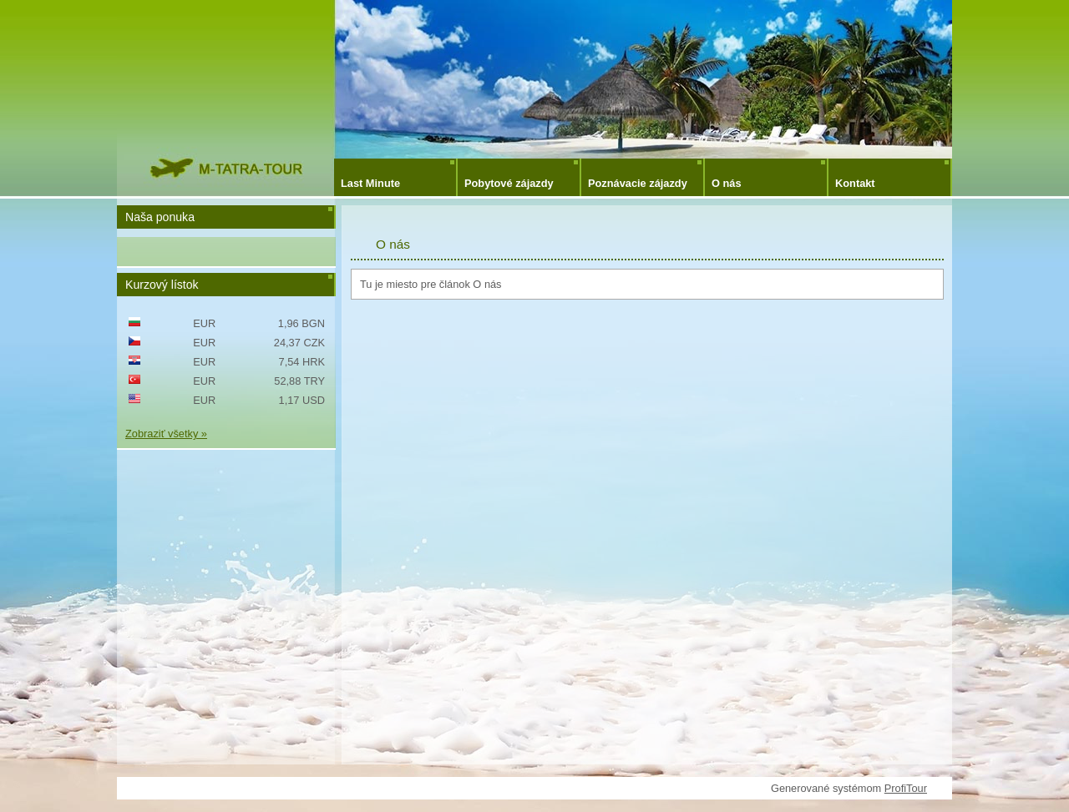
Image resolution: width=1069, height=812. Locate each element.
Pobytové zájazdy (509, 183)
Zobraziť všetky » (166, 433)
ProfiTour (905, 788)
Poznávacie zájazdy (637, 183)
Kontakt (855, 183)
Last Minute (370, 183)
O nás (727, 183)
